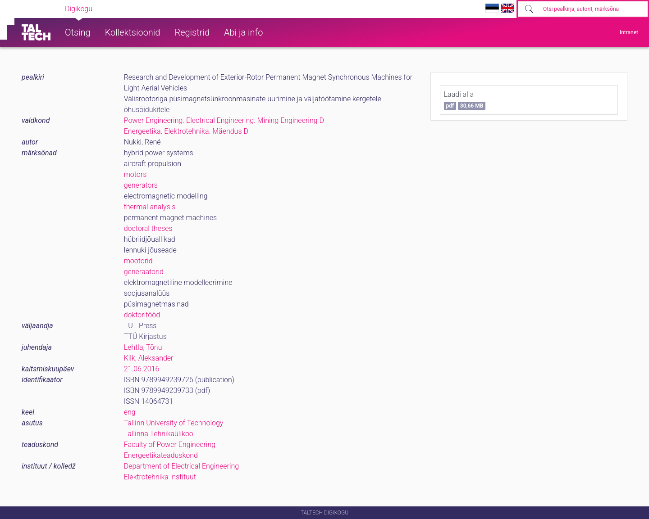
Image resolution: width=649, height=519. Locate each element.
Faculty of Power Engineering (169, 444)
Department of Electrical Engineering (181, 466)
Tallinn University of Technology (174, 423)
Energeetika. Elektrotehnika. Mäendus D (186, 131)
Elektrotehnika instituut (160, 477)
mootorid (138, 261)
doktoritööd (142, 315)
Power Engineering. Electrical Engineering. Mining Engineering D (224, 120)
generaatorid (144, 271)
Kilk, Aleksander (149, 358)
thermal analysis (150, 207)
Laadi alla (465, 100)
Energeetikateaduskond (161, 455)
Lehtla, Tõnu (143, 347)
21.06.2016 (142, 369)
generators (141, 185)
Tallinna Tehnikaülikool (159, 433)
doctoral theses (148, 228)
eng (130, 412)
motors (135, 174)
